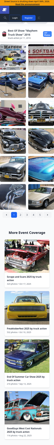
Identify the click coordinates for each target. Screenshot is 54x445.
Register (29, 17)
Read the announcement (27, 4)
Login (15, 17)
